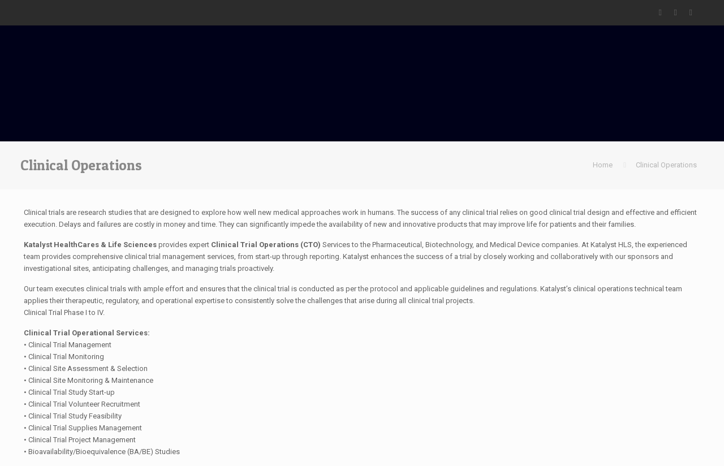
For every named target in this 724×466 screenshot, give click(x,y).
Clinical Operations (666, 165)
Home (603, 165)
